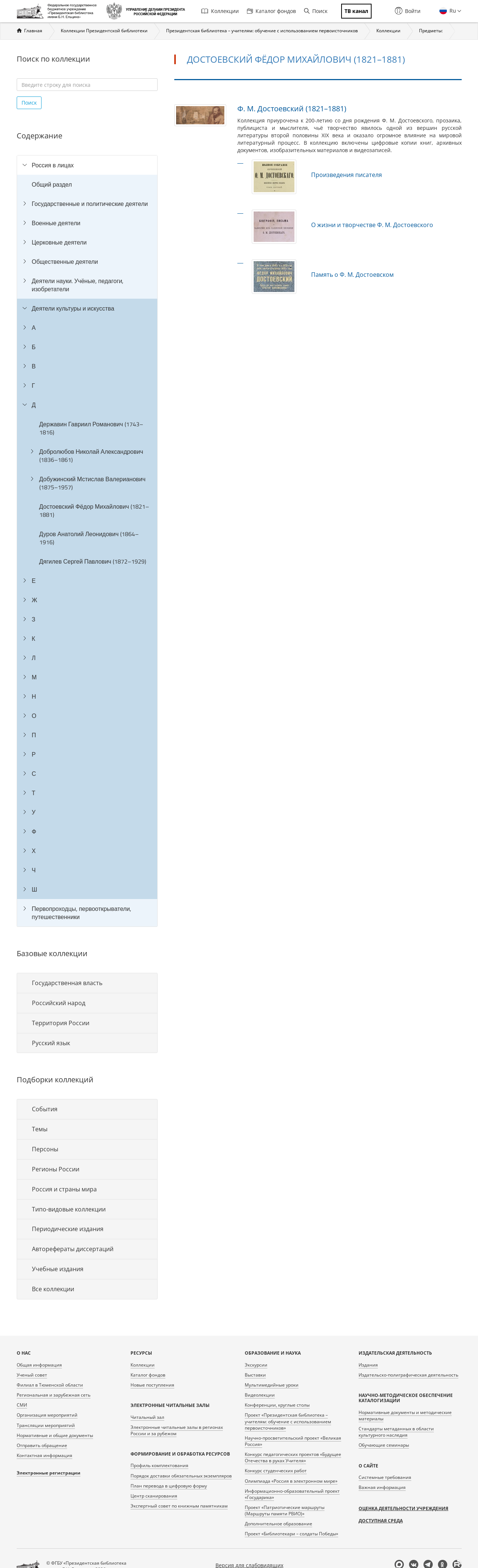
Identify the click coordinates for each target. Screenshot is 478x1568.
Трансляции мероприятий (46, 1425)
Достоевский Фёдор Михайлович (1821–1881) (94, 510)
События (44, 1109)
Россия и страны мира (64, 1189)
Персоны (45, 1149)
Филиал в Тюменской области (50, 1385)
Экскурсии (256, 1365)
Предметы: (431, 30)
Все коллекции (53, 1289)
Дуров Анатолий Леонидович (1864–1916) (89, 538)
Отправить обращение (42, 1445)
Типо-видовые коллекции (69, 1209)
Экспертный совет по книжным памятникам (179, 1506)
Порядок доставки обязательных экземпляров (181, 1476)
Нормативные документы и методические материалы (405, 1415)
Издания (368, 1365)
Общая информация (39, 1365)
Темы (39, 1129)
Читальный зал (147, 1417)
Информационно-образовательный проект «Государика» (292, 1494)
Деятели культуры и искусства (73, 308)
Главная (33, 30)
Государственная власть (67, 983)
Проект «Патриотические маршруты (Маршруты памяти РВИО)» (284, 1510)
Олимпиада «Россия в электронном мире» (291, 1481)
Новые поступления (152, 1385)
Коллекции (220, 10)
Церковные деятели (59, 242)
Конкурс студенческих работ (276, 1470)
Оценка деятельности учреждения (403, 1508)
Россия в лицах (53, 165)
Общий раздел (52, 184)
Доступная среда (381, 1521)
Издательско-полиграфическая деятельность (408, 1375)
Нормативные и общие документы (55, 1435)
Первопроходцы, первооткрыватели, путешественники (82, 913)
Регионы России (55, 1169)
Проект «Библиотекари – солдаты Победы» (291, 1534)
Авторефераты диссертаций (72, 1249)
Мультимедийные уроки (272, 1385)
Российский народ (58, 1003)
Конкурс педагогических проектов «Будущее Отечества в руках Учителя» (293, 1457)
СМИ (22, 1405)
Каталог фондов (271, 10)
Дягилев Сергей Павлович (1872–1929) (92, 561)
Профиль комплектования (159, 1465)
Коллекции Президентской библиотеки (104, 30)
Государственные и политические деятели (90, 204)
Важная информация (382, 1487)
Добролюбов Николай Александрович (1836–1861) (91, 455)
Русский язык (51, 1043)
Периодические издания (67, 1229)
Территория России (60, 1023)
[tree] (87, 541)
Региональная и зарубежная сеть (53, 1395)
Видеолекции (260, 1395)
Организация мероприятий (47, 1415)
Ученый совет (32, 1375)
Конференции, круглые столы (277, 1405)
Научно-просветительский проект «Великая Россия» (293, 1441)
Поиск (315, 10)
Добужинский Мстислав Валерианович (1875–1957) (92, 483)
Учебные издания (57, 1269)
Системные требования (385, 1477)
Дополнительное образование (278, 1524)
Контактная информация (44, 1455)
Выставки (255, 1375)
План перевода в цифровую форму (169, 1486)
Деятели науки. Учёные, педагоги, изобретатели (78, 285)
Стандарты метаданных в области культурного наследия (396, 1432)
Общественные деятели (65, 261)
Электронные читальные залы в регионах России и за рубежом (177, 1430)
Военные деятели (56, 223)
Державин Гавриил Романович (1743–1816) (91, 428)
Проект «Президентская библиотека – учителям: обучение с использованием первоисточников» (288, 1421)
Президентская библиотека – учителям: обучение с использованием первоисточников (262, 30)
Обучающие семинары (384, 1445)
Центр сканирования (154, 1496)
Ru (452, 10)
